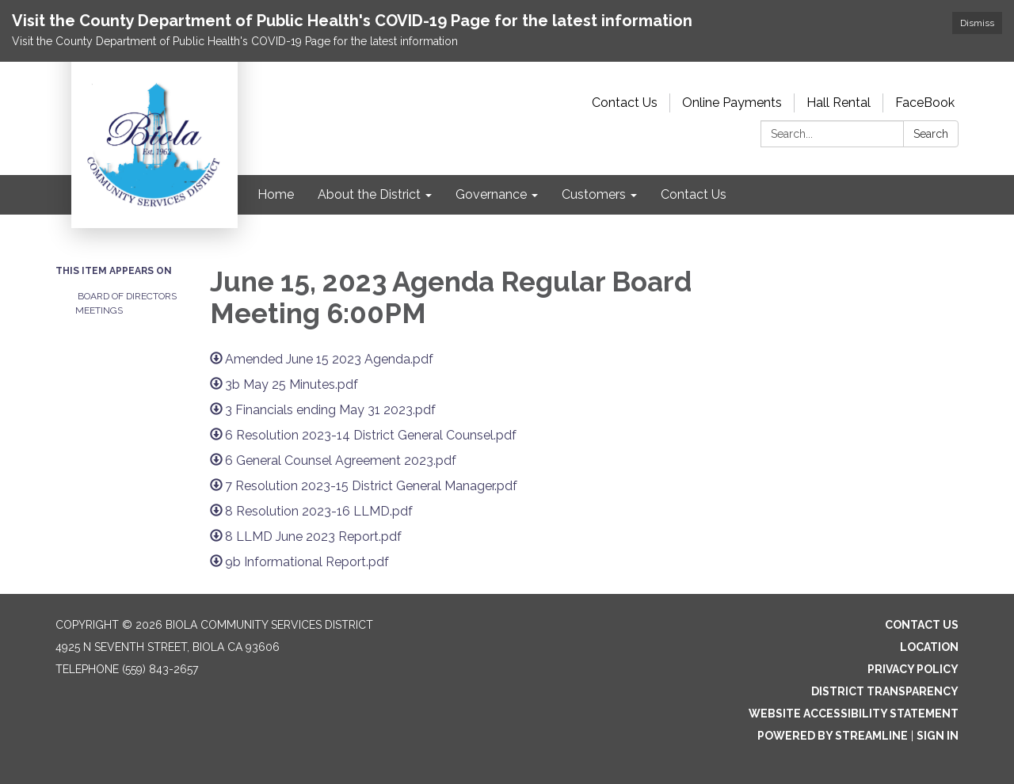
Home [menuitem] (275, 194)
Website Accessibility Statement (854, 713)
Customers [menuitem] (594, 194)
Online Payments (732, 102)
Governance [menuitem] (491, 194)
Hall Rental (838, 102)
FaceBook (925, 102)
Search (930, 133)
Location (929, 647)
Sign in (938, 735)
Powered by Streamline (832, 735)
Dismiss (977, 23)
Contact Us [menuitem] (693, 194)
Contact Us (625, 102)
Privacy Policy (913, 669)
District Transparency (885, 691)
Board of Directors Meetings (126, 303)
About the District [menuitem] (369, 194)
